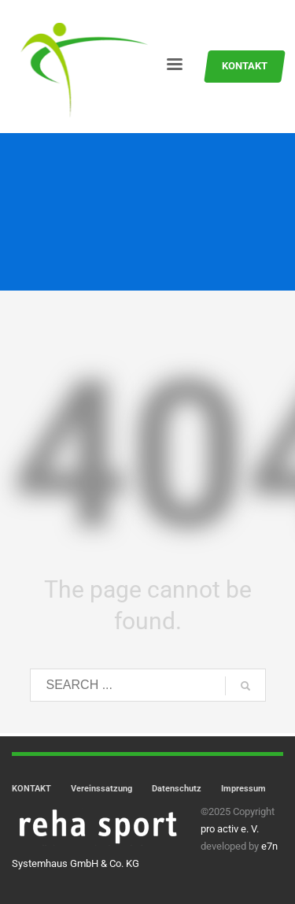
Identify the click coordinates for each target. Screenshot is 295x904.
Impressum (243, 789)
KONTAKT (31, 789)
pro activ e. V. (230, 829)
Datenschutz (176, 789)
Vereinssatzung (101, 789)
